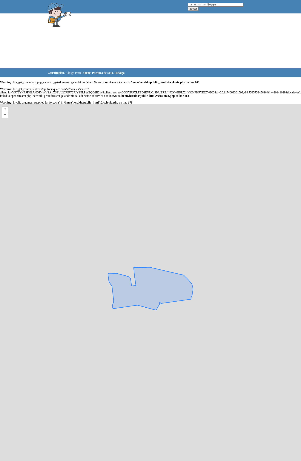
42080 (86, 72)
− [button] (5, 115)
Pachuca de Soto (102, 72)
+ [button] (5, 109)
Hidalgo (119, 72)
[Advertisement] (116, 41)
